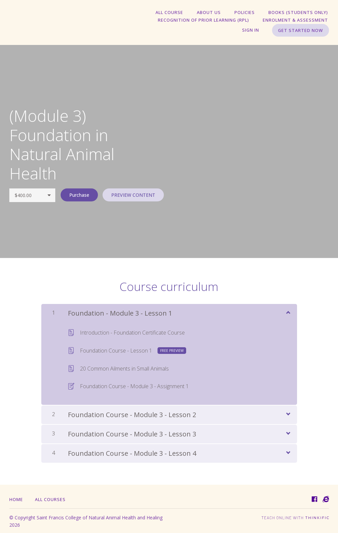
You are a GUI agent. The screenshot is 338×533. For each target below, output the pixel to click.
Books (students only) (299, 13)
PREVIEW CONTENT (133, 195)
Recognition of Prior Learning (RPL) (206, 20)
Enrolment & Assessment (296, 20)
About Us (213, 13)
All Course (175, 13)
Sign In (251, 30)
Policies (247, 13)
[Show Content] (288, 311)
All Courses (50, 498)
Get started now (300, 30)
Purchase (79, 195)
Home (16, 498)
